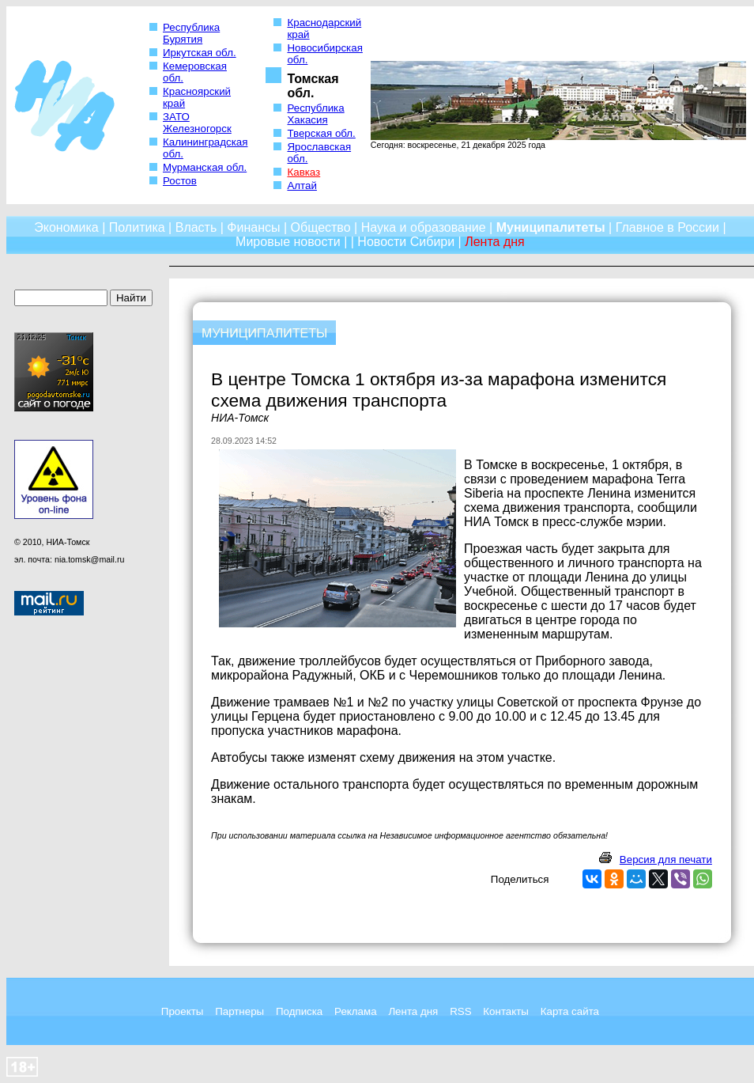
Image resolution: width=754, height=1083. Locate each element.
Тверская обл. (321, 133)
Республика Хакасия (315, 114)
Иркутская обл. (199, 53)
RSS (460, 1011)
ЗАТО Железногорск (197, 122)
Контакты (506, 1011)
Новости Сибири (405, 241)
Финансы (253, 227)
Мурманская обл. (205, 167)
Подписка (299, 1011)
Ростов (180, 181)
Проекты (182, 1011)
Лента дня (413, 1011)
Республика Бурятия (191, 33)
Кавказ (303, 172)
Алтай (301, 185)
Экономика (66, 227)
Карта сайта (570, 1011)
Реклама (355, 1011)
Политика (137, 227)
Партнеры (239, 1011)
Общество (321, 227)
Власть (196, 227)
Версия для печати (666, 859)
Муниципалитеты (550, 227)
